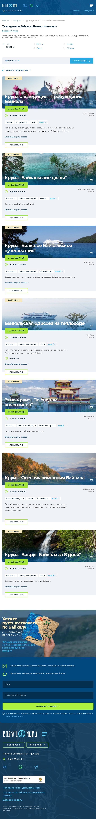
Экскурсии (89, 11)
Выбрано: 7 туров (10, 31)
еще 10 (58, 271)
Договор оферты (13, 799)
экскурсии (36, 745)
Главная (5, 21)
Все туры (76, 11)
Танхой (9, 122)
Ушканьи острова (47, 425)
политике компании (15, 716)
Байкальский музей (28, 198)
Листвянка (11, 198)
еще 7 (51, 344)
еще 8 (61, 425)
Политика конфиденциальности (22, 787)
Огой (33, 122)
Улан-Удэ (10, 425)
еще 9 (41, 122)
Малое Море (21, 122)
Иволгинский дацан (27, 425)
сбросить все (11, 61)
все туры (12, 745)
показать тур (16, 145)
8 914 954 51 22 (14, 10)
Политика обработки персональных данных (24, 794)
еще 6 (52, 198)
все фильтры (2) (80, 61)
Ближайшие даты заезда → (17, 137)
